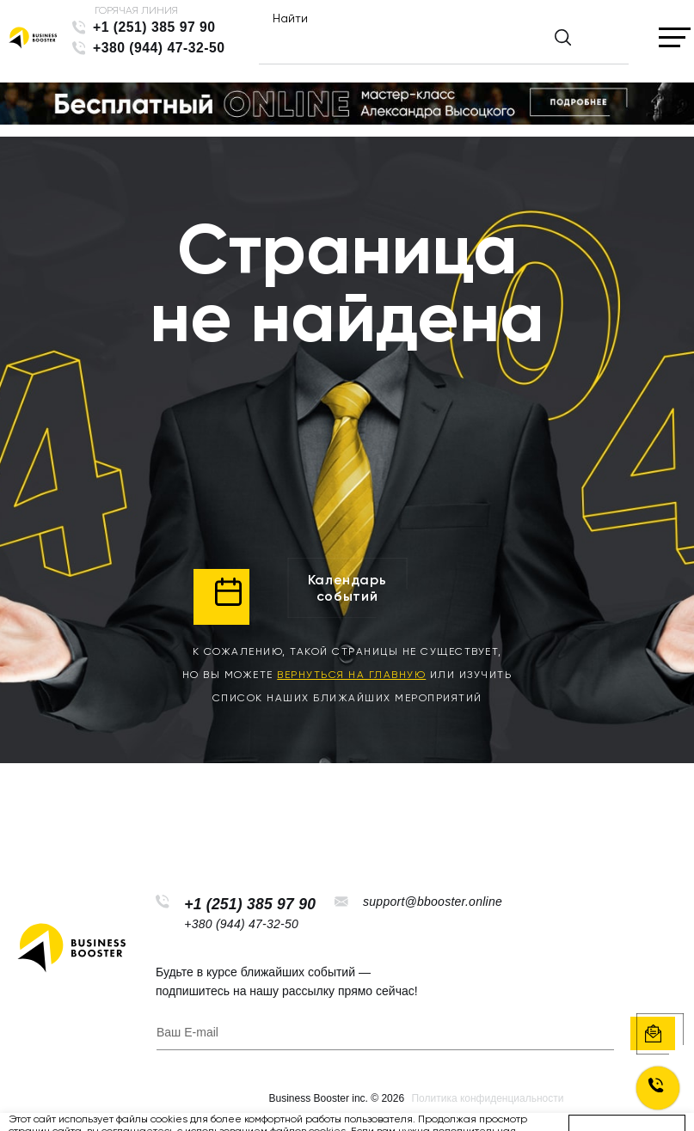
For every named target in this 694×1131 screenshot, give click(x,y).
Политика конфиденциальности (487, 1098)
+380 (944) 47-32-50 (159, 47)
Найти (290, 18)
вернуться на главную (351, 675)
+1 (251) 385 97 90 (154, 27)
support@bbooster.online (432, 901)
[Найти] (429, 45)
